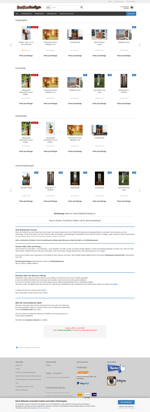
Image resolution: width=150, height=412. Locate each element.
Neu (17, 13)
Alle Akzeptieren (126, 402)
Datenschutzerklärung (43, 408)
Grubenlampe (99, 188)
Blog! (45, 293)
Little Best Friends (26, 188)
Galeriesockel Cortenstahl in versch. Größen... (26, 92)
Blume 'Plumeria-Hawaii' (99, 43)
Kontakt (17, 369)
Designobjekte (26, 13)
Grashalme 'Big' (75, 42)
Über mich (131, 13)
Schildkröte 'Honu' (124, 42)
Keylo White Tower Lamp (99, 91)
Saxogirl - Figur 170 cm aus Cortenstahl (26, 43)
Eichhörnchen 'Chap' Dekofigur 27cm (50, 43)
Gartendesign (52, 13)
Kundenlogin (119, 1)
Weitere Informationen (126, 406)
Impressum (18, 365)
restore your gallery (64, 330)
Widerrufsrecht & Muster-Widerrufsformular (28, 376)
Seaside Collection (66, 13)
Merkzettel (131, 1)
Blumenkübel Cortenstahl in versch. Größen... (50, 140)
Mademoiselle (75, 188)
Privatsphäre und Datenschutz (24, 386)
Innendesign (39, 13)
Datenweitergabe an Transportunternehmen (28, 379)
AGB (16, 383)
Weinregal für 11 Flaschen (124, 91)
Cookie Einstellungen (21, 390)
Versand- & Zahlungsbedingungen (25, 372)
